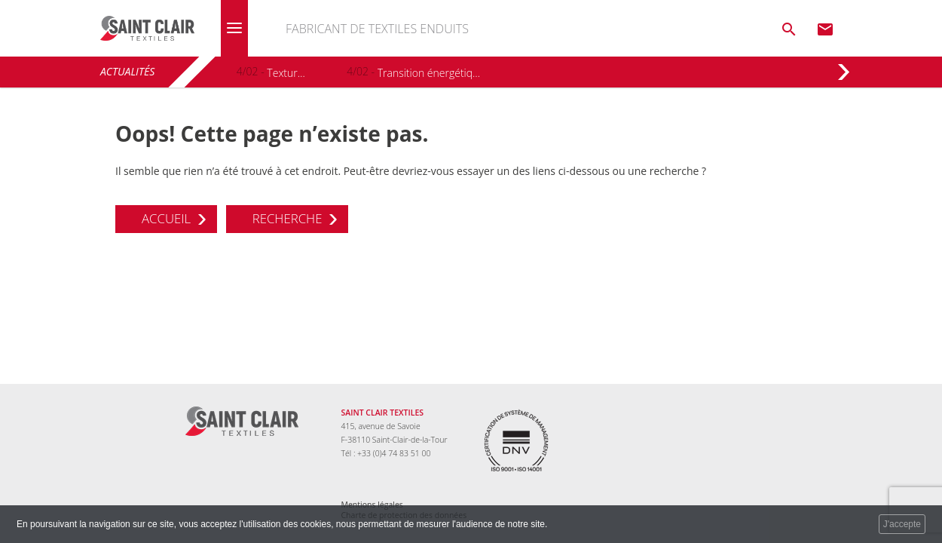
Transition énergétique (430, 73)
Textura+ (286, 73)
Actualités (127, 71)
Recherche (287, 218)
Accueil (166, 218)
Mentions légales (372, 504)
